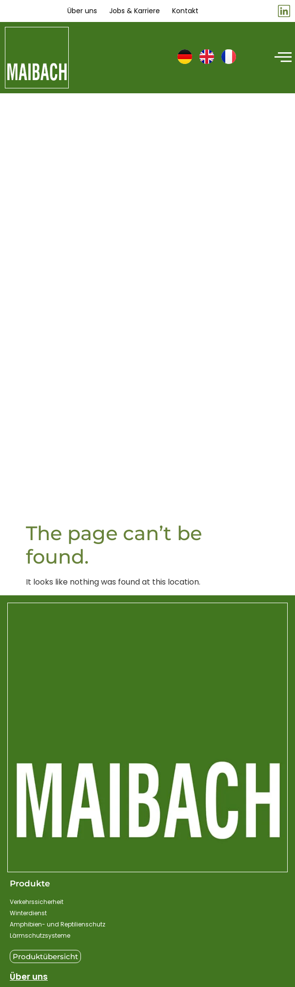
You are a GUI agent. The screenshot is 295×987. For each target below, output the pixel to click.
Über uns (29, 977)
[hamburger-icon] (282, 57)
